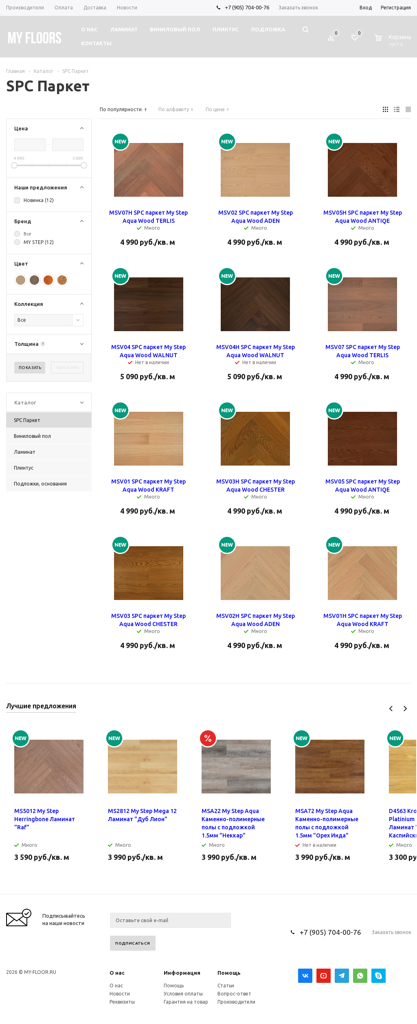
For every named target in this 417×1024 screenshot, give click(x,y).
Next (405, 708)
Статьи (225, 985)
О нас (117, 973)
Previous (391, 708)
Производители (236, 1001)
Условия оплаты (183, 993)
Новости (120, 993)
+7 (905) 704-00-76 (247, 7)
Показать (30, 367)
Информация (182, 973)
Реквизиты (122, 1001)
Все (27, 233)
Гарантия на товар (186, 1001)
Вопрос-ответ (234, 993)
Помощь (229, 973)
